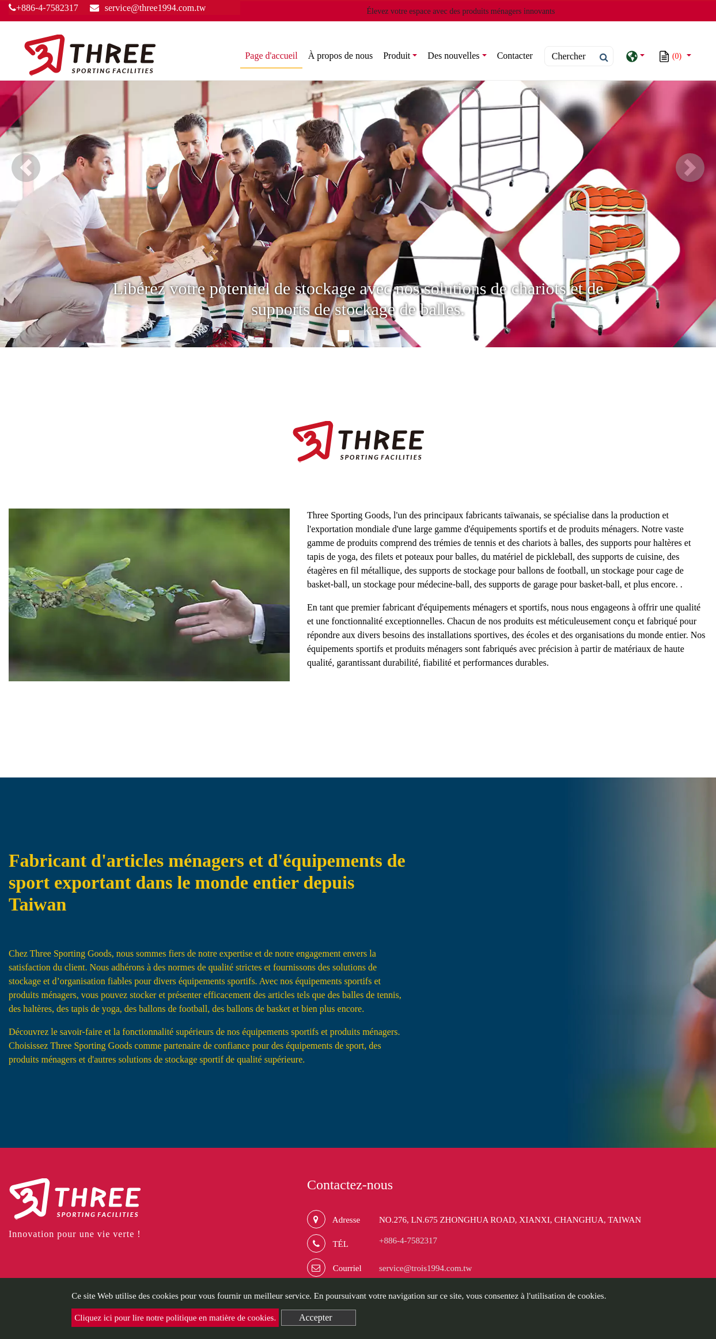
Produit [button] (396, 55)
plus (693, 692)
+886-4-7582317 (43, 8)
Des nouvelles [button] (453, 55)
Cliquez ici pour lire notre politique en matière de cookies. (175, 1317)
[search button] (600, 57)
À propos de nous (340, 55)
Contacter (515, 55)
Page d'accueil (273, 54)
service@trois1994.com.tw (425, 1268)
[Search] (578, 56)
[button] (26, 167)
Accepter (315, 1317)
